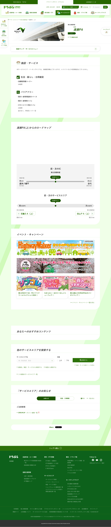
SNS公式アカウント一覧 (96, 463)
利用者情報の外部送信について (57, 511)
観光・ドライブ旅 (71, 457)
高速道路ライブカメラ (30, 478)
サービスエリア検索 (51, 479)
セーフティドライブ (72, 480)
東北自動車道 (23, 19)
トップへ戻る (54, 448)
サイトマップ (93, 509)
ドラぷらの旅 (71, 473)
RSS (83, 398)
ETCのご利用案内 (50, 466)
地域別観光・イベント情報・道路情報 (75, 461)
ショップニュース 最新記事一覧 (54, 487)
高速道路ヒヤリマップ (73, 494)
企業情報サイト (91, 2)
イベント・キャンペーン (52, 482)
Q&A (57, 7)
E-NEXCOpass (50, 468)
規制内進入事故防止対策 (74, 501)
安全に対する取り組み (73, 491)
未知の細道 (70, 465)
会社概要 (84, 509)
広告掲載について (26, 511)
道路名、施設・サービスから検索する (30, 367)
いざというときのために (74, 486)
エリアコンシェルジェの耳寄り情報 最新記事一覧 (54, 490)
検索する (84, 360)
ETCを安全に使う (72, 489)
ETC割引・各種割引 (51, 461)
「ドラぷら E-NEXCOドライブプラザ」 (52, 516)
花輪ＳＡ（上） (27, 214)
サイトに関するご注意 (36, 509)
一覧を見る (91, 398)
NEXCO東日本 (66, 516)
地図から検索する (50, 367)
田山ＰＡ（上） (83, 214)
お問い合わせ (50, 7)
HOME (11, 461)
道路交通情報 (27, 472)
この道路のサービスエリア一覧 (28, 374)
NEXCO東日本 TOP (19, 2)
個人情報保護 (24, 509)
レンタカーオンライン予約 (74, 470)
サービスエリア (15, 19)
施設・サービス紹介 (51, 484)
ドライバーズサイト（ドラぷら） (55, 2)
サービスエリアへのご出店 (40, 511)
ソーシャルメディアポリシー (70, 509)
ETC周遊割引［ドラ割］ (52, 463)
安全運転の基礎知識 (72, 484)
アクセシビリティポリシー (51, 509)
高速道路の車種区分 (29, 465)
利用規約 (16, 509)
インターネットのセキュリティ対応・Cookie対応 (83, 511)
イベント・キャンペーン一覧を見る (83, 302)
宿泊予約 (69, 467)
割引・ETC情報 (49, 457)
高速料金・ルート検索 (30, 457)
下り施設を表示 (73, 37)
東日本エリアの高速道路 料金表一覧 (32, 461)
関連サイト (16, 511)
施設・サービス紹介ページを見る (85, 365)
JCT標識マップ (28, 481)
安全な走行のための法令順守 (75, 499)
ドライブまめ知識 (72, 496)
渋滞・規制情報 (28, 476)
